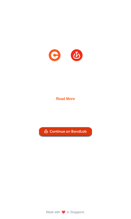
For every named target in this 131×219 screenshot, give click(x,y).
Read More (65, 99)
